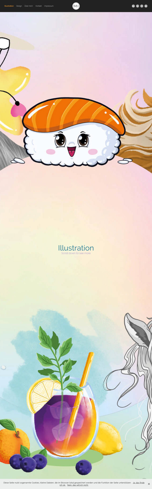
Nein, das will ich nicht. (77, 485)
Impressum (49, 6)
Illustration (9, 6)
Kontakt (39, 6)
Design (19, 6)
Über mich (28, 6)
